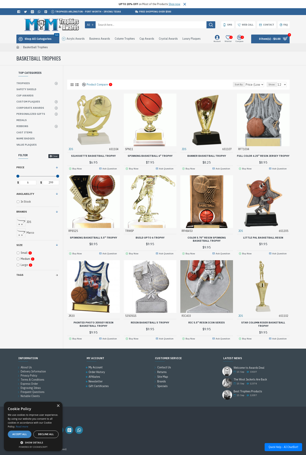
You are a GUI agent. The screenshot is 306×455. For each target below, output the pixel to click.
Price (20, 167)
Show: (273, 84)
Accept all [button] (19, 434)
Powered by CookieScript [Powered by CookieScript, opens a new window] (33, 446)
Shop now (174, 4)
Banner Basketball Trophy (206, 155)
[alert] (33, 426)
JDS (71, 149)
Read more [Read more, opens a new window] (22, 426)
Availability (25, 194)
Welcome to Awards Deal (249, 367)
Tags (19, 275)
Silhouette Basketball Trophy (93, 155)
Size (19, 245)
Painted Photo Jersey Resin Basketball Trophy (93, 327)
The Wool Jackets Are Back (250, 379)
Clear (55, 156)
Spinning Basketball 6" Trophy (150, 155)
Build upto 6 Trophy (150, 240)
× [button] (58, 405)
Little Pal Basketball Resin (263, 240)
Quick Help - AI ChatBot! (283, 447)
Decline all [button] (46, 434)
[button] (33, 442)
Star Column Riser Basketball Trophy (263, 327)
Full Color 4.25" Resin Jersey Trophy (263, 157)
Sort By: (237, 84)
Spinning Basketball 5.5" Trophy (93, 240)
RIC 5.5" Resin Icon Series (206, 325)
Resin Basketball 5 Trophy (150, 325)
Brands (21, 211)
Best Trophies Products (248, 391)
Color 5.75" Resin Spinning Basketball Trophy (207, 242)
